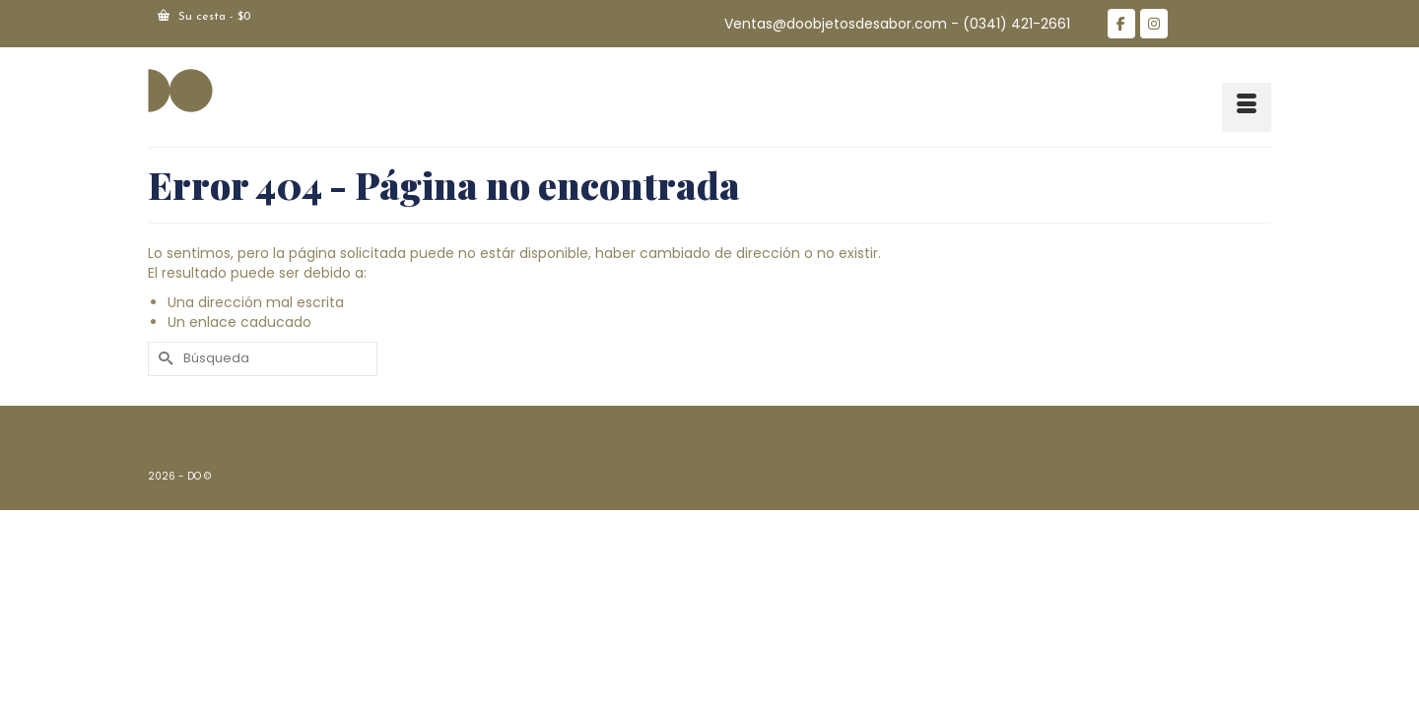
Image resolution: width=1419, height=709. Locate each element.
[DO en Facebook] (1121, 23)
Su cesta (204, 16)
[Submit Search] (162, 359)
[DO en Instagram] (1154, 23)
